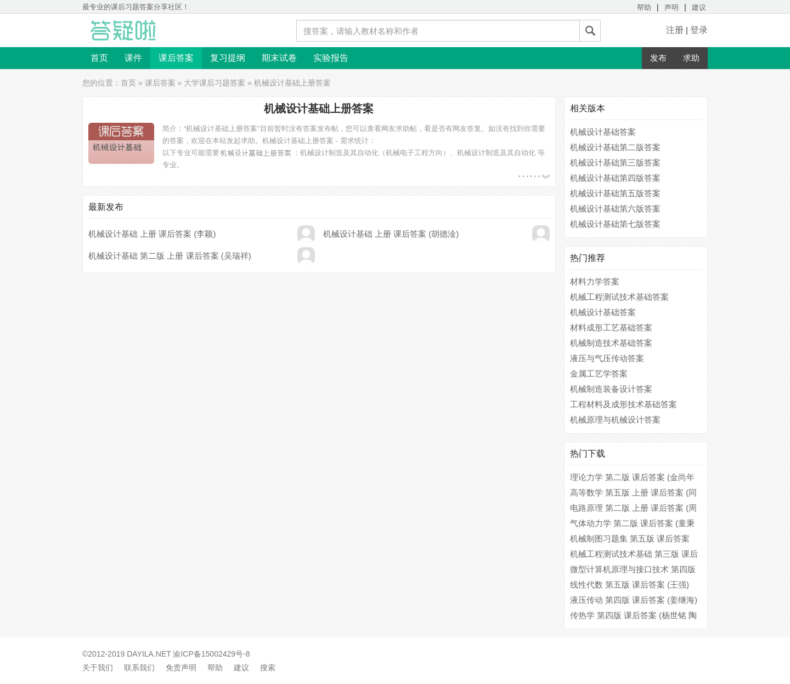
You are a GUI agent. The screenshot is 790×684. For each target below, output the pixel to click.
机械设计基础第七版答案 (615, 224)
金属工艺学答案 (599, 373)
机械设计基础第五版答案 (615, 193)
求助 (691, 57)
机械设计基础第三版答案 (615, 162)
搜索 (267, 667)
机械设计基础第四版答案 (615, 178)
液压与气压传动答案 (607, 358)
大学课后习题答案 (214, 82)
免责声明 (181, 667)
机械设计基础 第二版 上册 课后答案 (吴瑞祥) (169, 255)
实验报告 (330, 57)
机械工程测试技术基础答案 (619, 296)
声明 (671, 7)
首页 (99, 57)
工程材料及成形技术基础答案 (623, 404)
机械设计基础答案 (603, 131)
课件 (133, 57)
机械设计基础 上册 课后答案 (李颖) (152, 233)
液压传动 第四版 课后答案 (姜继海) (634, 600)
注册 (675, 30)
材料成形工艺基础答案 (611, 327)
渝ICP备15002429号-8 (211, 653)
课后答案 (176, 57)
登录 (699, 30)
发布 (658, 57)
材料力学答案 (594, 281)
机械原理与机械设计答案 (615, 419)
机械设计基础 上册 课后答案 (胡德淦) (391, 233)
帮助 (644, 7)
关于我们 (97, 667)
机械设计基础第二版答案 (615, 147)
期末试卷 (279, 57)
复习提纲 (227, 57)
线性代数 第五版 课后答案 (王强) (630, 584)
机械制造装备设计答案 (611, 389)
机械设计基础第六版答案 (615, 208)
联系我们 (139, 667)
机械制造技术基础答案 (611, 342)
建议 (699, 7)
